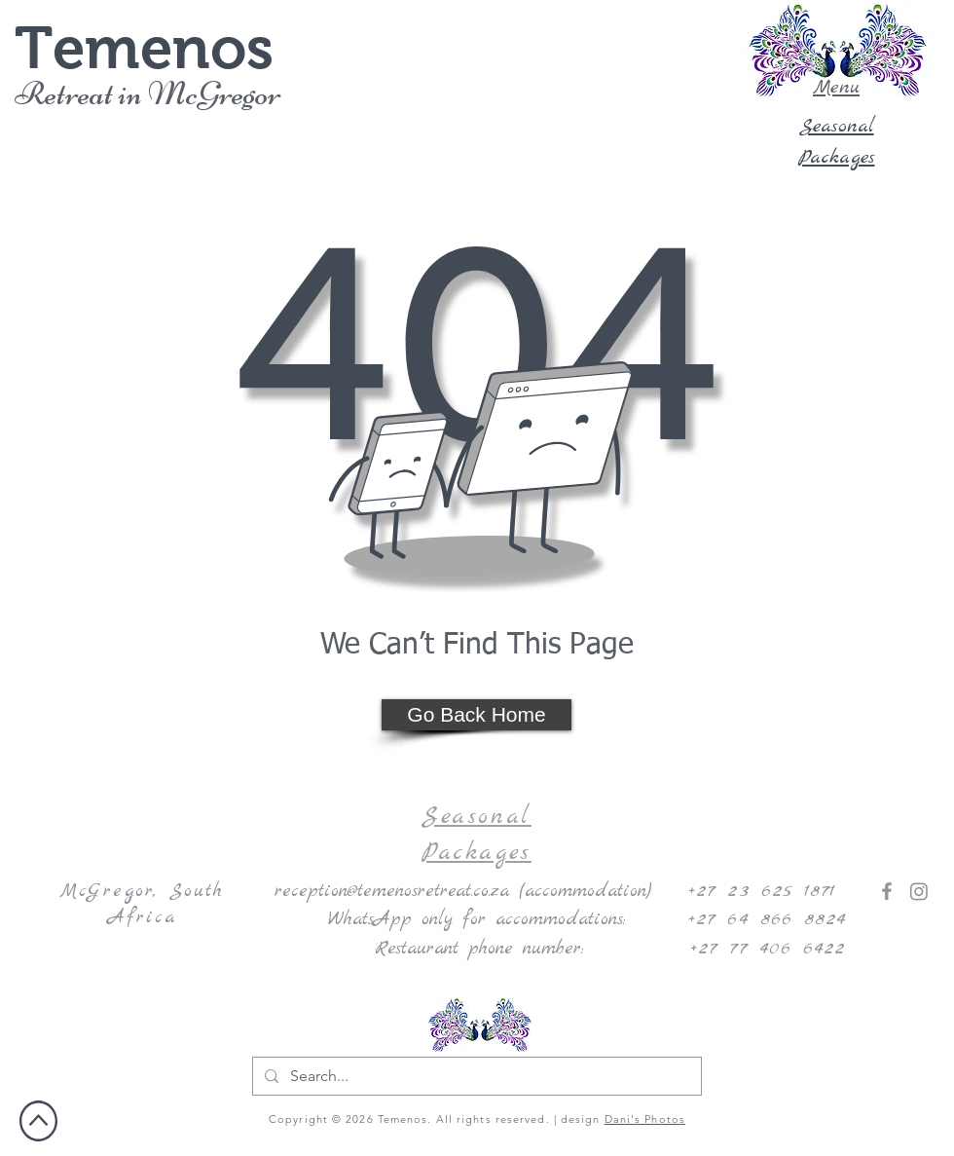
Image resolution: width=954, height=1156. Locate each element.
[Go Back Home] (476, 714)
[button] (837, 50)
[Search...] (475, 1076)
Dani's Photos (645, 1119)
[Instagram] (919, 891)
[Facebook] (887, 891)
